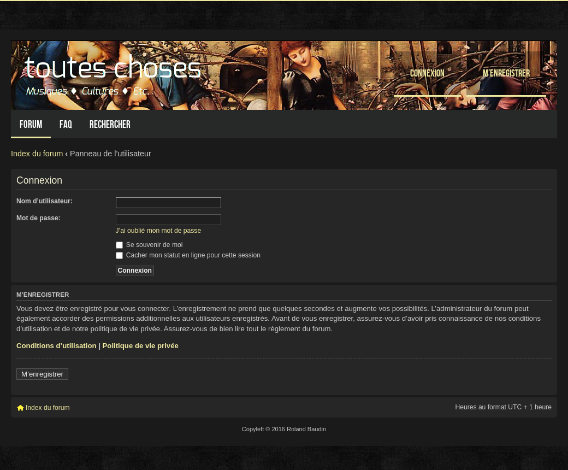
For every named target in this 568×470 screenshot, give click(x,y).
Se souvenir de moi (149, 245)
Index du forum (37, 153)
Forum (31, 124)
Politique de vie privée (141, 346)
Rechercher (110, 124)
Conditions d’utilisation (56, 346)
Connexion (427, 73)
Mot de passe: (38, 218)
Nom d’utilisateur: (44, 201)
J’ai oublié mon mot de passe (159, 230)
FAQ (66, 124)
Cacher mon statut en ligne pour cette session (188, 255)
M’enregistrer (506, 73)
